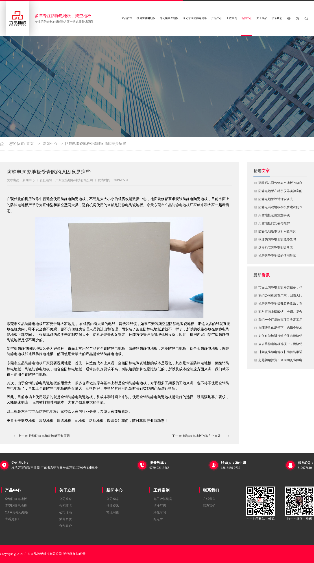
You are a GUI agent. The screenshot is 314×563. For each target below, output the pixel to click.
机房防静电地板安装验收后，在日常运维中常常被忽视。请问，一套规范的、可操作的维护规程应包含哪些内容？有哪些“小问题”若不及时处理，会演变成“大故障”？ (280, 305)
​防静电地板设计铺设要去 (275, 199)
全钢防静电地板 (16, 499)
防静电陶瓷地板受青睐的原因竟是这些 (95, 144)
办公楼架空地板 (169, 18)
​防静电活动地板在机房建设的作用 (280, 208)
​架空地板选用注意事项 (274, 215)
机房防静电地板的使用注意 (277, 255)
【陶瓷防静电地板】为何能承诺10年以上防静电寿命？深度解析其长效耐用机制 (280, 353)
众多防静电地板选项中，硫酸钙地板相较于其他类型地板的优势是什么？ (280, 345)
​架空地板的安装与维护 (274, 223)
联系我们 (276, 18)
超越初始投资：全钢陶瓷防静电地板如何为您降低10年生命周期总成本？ (280, 361)
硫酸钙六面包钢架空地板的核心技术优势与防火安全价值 (280, 184)
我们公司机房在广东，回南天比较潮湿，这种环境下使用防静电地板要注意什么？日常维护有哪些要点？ (280, 297)
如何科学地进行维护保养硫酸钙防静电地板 (280, 337)
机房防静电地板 (146, 18)
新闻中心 (246, 18)
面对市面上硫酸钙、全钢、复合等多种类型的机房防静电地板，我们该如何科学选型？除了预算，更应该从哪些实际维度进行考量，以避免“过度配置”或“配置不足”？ (280, 313)
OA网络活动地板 (16, 512)
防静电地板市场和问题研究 (277, 231)
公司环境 (65, 505)
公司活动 (65, 512)
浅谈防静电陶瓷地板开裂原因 (49, 436)
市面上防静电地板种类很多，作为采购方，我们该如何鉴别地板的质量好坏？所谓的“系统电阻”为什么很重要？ (280, 289)
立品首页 (127, 18)
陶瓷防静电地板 (16, 505)
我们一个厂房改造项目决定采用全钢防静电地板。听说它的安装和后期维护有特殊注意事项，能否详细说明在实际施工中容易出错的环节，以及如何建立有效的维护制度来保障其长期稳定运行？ (280, 321)
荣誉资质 (65, 519)
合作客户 (65, 526)
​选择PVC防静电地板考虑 (275, 247)
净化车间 (159, 512)
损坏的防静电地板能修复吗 (277, 239)
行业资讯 (112, 505)
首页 (30, 144)
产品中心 (216, 18)
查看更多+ (12, 519)
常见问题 (112, 512)
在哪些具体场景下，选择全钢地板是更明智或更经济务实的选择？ (280, 329)
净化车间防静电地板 (195, 18)
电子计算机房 (162, 499)
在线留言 (209, 499)
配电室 (158, 519)
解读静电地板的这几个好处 (202, 436)
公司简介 (65, 499)
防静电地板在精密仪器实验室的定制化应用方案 (280, 192)
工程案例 (231, 18)
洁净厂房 (159, 505)
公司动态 (112, 499)
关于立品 (261, 18)
